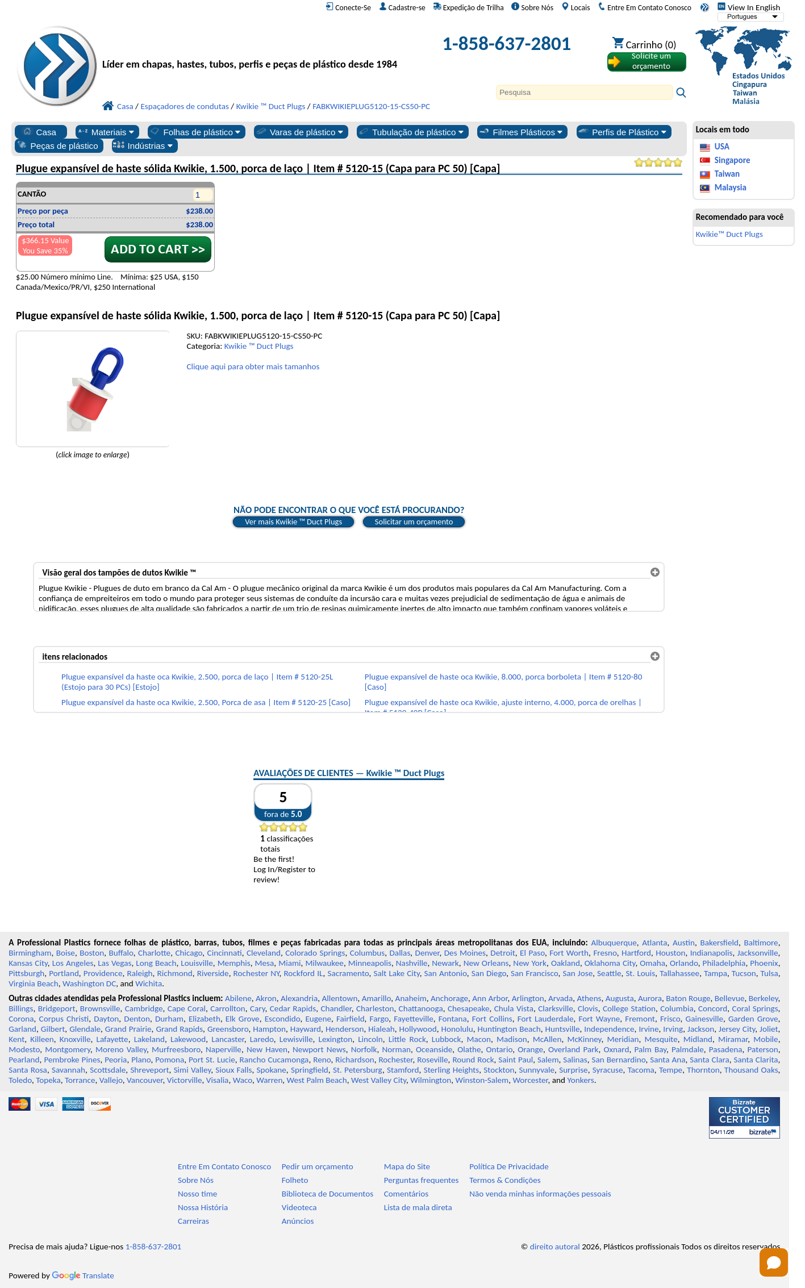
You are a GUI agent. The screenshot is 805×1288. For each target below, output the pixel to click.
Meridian (623, 1039)
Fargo (379, 1019)
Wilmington (430, 1080)
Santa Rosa (28, 1070)
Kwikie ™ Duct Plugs (259, 346)
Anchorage (449, 998)
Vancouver (145, 1080)
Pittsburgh (26, 973)
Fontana (453, 1019)
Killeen (41, 1039)
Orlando (684, 963)
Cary (257, 1008)
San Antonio (445, 973)
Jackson (700, 1029)
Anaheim (411, 998)
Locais (575, 7)
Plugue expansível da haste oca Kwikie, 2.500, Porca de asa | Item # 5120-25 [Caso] (206, 702)
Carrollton (227, 1008)
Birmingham (30, 953)
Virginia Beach (34, 983)
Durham (169, 1019)
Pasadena (726, 1049)
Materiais (105, 132)
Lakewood (188, 1039)
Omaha (652, 963)
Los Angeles (73, 963)
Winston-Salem (481, 1080)
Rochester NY (256, 973)
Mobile (765, 1039)
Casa (38, 132)
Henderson (345, 1029)
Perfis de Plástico (621, 132)
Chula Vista (513, 1008)
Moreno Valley (121, 1049)
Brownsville (100, 1008)
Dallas (400, 953)
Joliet (769, 1029)
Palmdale (687, 1049)
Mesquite (660, 1039)
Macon (478, 1039)
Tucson (744, 973)
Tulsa (769, 973)
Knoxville (75, 1039)
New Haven (267, 1049)
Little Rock (407, 1039)
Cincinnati (224, 953)
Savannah (68, 1070)
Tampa (715, 973)
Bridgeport (57, 1008)
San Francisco (534, 973)
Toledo (20, 1080)
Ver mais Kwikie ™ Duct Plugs (293, 521)
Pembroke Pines (72, 1059)
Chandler (335, 1008)
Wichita (148, 983)
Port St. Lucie (212, 1059)
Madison (512, 1039)
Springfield (309, 1070)
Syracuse (608, 1070)
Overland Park (573, 1049)
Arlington (528, 998)
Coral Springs (755, 1008)
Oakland (565, 963)
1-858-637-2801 (506, 43)
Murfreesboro (176, 1049)
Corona (21, 1019)
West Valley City (378, 1080)
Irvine (648, 1029)
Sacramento (348, 973)
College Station (629, 1008)
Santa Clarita (756, 1059)
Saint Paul (515, 1059)
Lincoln (370, 1039)
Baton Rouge (688, 998)
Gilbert (53, 1029)
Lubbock (446, 1039)
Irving (673, 1029)
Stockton (498, 1070)
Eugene (318, 1019)
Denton (137, 1019)
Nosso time (197, 1194)
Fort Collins (492, 1019)
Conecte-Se (348, 7)
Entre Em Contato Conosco (644, 7)
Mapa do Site (407, 1166)
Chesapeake (469, 1008)
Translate (83, 1275)
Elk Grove (243, 1019)
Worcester (530, 1080)
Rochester (395, 1059)
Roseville (432, 1059)
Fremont (640, 1019)
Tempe (670, 1070)
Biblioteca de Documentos (327, 1194)
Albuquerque (613, 942)
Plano (141, 1059)
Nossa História (203, 1207)
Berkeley (763, 998)
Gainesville (704, 1019)
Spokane (271, 1070)
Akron (266, 998)
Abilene (238, 998)
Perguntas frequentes (421, 1180)
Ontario (499, 1049)
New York (530, 963)
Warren (269, 1080)
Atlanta (654, 942)
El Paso (532, 953)
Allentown (340, 998)
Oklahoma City (610, 963)
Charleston (375, 1008)
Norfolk (364, 1049)
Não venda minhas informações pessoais (540, 1194)
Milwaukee (324, 963)
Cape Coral (187, 1008)
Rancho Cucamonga (274, 1059)
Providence (103, 973)
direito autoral (555, 1246)
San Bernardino (619, 1059)
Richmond (175, 973)
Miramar (733, 1039)
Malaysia (730, 187)
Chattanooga (421, 1008)
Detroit (502, 953)
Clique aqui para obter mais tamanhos (252, 366)
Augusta (620, 998)
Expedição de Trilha (468, 7)
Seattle (609, 973)
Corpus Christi (64, 1019)
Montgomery (67, 1049)
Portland (64, 973)
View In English (749, 7)
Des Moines (465, 953)
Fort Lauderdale (546, 1019)
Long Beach (156, 963)
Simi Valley (192, 1070)
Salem (547, 1059)
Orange (530, 1049)
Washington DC (89, 983)
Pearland (24, 1059)
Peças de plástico (57, 145)
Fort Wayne (599, 1019)
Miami (289, 963)
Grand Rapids (179, 1029)
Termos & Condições (505, 1180)
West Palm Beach (317, 1080)
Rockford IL (303, 973)
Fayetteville (413, 1019)
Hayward (305, 1029)
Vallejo (111, 1080)
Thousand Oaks (751, 1070)
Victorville (184, 1080)
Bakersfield (719, 942)
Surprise (573, 1070)
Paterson (763, 1049)
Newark (445, 963)
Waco (242, 1080)
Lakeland (149, 1039)
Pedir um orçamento (317, 1166)
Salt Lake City (397, 973)
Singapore (732, 160)
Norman (396, 1049)
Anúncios (298, 1221)
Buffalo (121, 953)
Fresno (604, 953)
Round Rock (473, 1059)
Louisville (196, 963)
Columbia (676, 1008)
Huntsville (562, 1029)
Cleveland (264, 953)
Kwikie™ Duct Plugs (729, 234)
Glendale (85, 1029)
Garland (22, 1029)
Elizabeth (204, 1019)
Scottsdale (108, 1070)
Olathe (469, 1049)
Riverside (213, 973)
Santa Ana (667, 1059)
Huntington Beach (509, 1029)
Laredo (262, 1039)
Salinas (575, 1059)
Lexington (336, 1039)
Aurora (650, 998)
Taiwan (727, 174)
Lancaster (227, 1039)
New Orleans (486, 963)
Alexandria (299, 998)
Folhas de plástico (194, 132)
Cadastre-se (402, 7)
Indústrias (142, 145)
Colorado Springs (315, 953)
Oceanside (434, 1049)
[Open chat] (774, 1262)
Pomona (169, 1059)
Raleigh (139, 973)
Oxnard (616, 1049)
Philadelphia (724, 963)
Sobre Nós (532, 7)
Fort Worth (569, 953)
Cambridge (144, 1008)
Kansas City (28, 963)
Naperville (223, 1049)
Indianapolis (711, 953)
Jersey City (737, 1029)
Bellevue (730, 998)
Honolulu (457, 1029)
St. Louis (640, 973)
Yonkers (581, 1080)
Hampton (269, 1029)
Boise (65, 953)
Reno (322, 1059)
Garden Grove (753, 1019)
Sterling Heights (451, 1070)
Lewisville (296, 1039)
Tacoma (641, 1070)
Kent (16, 1039)
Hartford (636, 953)
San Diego (489, 973)
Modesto (24, 1049)
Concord (712, 1008)
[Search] (584, 92)
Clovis (588, 1008)
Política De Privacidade (509, 1166)
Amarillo (376, 998)
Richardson (354, 1059)
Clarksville (555, 1008)
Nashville (412, 963)
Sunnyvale (537, 1070)
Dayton (106, 1019)
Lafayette (112, 1039)
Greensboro (227, 1029)
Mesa (264, 963)
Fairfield (350, 1019)
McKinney (584, 1039)
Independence (609, 1029)
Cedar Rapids (293, 1008)
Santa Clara (709, 1059)
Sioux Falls (233, 1070)
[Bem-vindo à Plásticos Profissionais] (254, 46)
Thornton (703, 1070)
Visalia (217, 1080)
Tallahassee (679, 973)
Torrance (80, 1080)
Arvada (560, 998)
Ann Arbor (489, 998)
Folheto (295, 1180)
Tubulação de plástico (410, 132)
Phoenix (764, 963)
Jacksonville (757, 953)
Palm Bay (650, 1049)
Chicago (188, 953)
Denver (427, 953)
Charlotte (154, 953)
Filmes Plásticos (520, 132)
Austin (684, 942)
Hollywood (418, 1029)
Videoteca (299, 1207)
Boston (92, 953)
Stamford (403, 1070)
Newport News (319, 1049)
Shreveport (149, 1070)
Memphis (234, 963)
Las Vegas (114, 963)
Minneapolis (369, 963)
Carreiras (193, 1221)
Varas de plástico (299, 132)
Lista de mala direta (418, 1207)
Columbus (367, 953)
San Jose (577, 973)
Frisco (670, 1019)
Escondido (283, 1019)
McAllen (547, 1039)
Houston (670, 953)
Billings (21, 1008)
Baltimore (761, 942)
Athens (589, 998)
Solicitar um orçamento (414, 521)
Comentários (406, 1194)
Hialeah (381, 1029)
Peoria (116, 1059)
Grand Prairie (128, 1029)
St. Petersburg (357, 1070)
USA (722, 146)
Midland (697, 1039)
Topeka (48, 1080)
